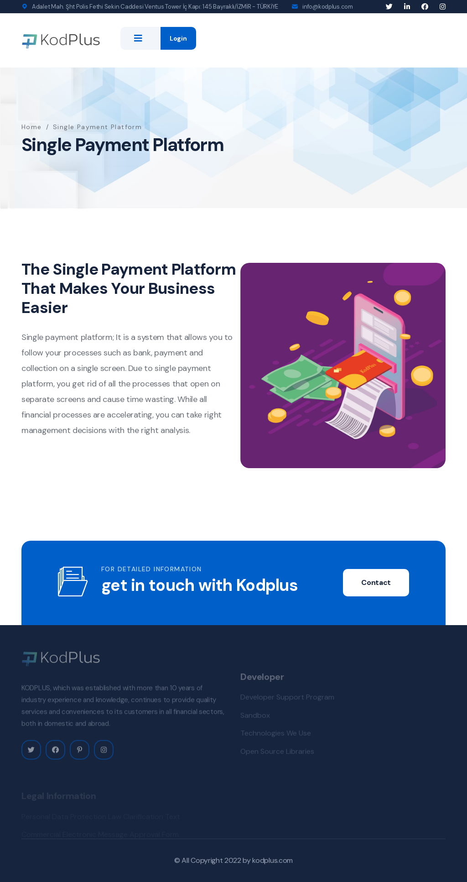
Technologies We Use (275, 735)
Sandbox (255, 717)
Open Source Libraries (277, 753)
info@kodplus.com (327, 6)
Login (178, 38)
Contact (376, 582)
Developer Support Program (287, 699)
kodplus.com (272, 860)
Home (31, 127)
